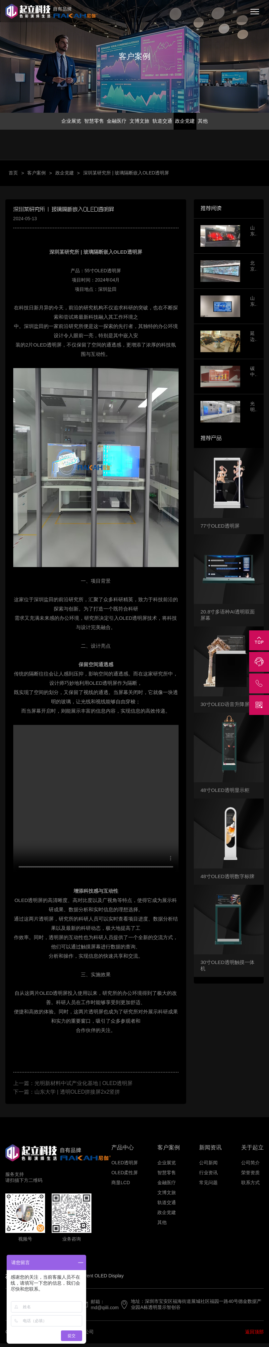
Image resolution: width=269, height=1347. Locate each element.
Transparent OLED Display (96, 1279)
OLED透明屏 (124, 1166)
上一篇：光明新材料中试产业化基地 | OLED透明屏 (73, 1086)
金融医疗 (113, 122)
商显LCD (120, 1186)
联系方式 (250, 1186)
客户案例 (36, 176)
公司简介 (250, 1166)
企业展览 (60, 122)
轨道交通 (166, 122)
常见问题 (208, 1186)
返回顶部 (254, 1335)
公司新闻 (208, 1166)
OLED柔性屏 (124, 1176)
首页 (13, 176)
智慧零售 (86, 122)
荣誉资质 (250, 1176)
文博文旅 (139, 122)
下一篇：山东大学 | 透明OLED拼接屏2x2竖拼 (66, 1095)
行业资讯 (208, 1176)
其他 (214, 122)
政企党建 (192, 122)
